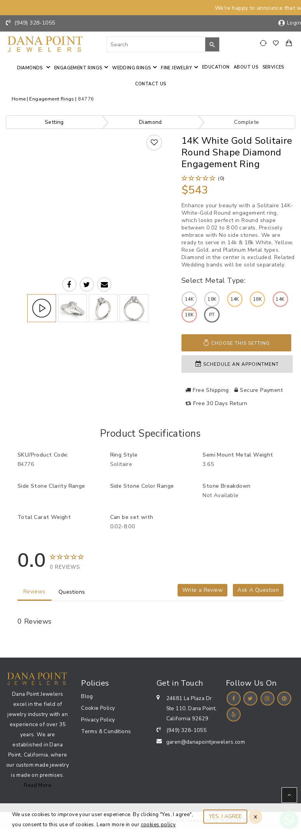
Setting (54, 122)
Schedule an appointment (237, 364)
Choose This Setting (236, 342)
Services (273, 67)
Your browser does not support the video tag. (87, 184)
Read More (37, 785)
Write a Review (202, 590)
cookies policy (158, 824)
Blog (87, 696)
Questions (71, 592)
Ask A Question (258, 590)
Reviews (34, 591)
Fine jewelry (176, 68)
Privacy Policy (98, 719)
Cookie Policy (98, 708)
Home (19, 98)
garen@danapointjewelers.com (205, 742)
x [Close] (255, 816)
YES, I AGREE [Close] (225, 816)
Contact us (150, 84)
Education (216, 67)
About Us (246, 67)
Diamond (150, 122)
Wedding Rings (131, 68)
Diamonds (30, 68)
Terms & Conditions (106, 731)
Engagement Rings (78, 68)
